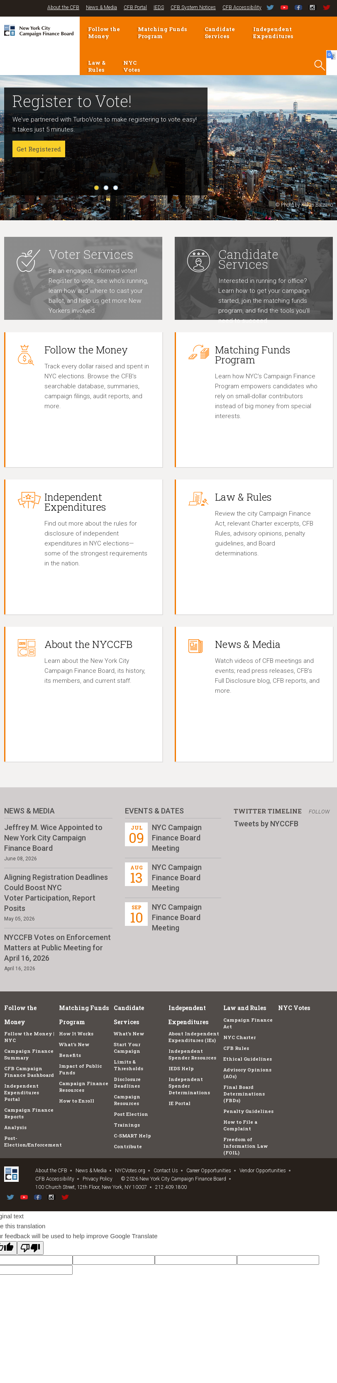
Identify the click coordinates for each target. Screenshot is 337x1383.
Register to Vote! (72, 100)
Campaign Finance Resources (83, 1086)
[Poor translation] (30, 1248)
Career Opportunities (208, 1171)
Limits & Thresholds (128, 1065)
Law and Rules (244, 1008)
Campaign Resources (127, 1099)
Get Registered (39, 149)
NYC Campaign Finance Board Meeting (177, 837)
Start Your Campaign (127, 1047)
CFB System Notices (193, 7)
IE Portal (179, 1103)
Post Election (131, 1114)
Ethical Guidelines (247, 1059)
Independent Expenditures (273, 32)
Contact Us (166, 1171)
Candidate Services (220, 32)
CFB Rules (236, 1048)
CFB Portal (135, 7)
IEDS (159, 7)
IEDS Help (181, 1068)
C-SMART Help (132, 1135)
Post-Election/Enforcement (33, 1141)
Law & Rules (96, 66)
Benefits (70, 1055)
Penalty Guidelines (248, 1111)
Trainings (127, 1125)
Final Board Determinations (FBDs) (244, 1093)
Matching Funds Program (162, 32)
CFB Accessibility (241, 7)
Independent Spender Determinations (189, 1086)
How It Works (76, 1033)
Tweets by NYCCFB (266, 823)
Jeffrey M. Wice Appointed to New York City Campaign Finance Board (53, 837)
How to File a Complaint (240, 1125)
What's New (74, 1044)
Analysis (15, 1127)
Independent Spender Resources (192, 1054)
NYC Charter (239, 1037)
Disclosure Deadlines (127, 1082)
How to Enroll (76, 1101)
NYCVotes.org (130, 1171)
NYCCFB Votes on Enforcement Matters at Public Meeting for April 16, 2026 (57, 947)
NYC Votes (131, 66)
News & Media (101, 7)
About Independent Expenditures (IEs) (193, 1036)
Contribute (128, 1146)
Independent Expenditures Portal (21, 1092)
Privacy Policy (97, 1179)
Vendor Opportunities (262, 1171)
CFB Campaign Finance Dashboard (29, 1071)
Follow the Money (104, 32)
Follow (319, 811)
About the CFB (63, 7)
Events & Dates (154, 810)
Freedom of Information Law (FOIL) (245, 1146)
